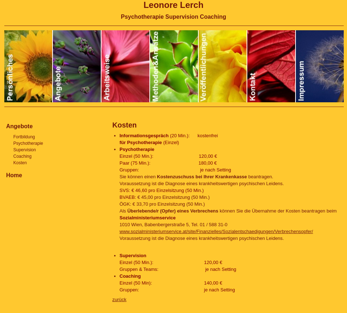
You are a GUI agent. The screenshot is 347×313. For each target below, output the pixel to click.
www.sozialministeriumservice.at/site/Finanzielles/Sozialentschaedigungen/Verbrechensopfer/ (216, 231)
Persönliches (28, 66)
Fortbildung (24, 136)
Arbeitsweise (126, 66)
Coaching (22, 156)
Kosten (124, 125)
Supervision (24, 149)
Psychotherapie (28, 143)
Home (14, 175)
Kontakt (271, 66)
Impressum (320, 66)
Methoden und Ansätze (174, 66)
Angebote (77, 66)
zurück (119, 299)
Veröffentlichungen (223, 66)
